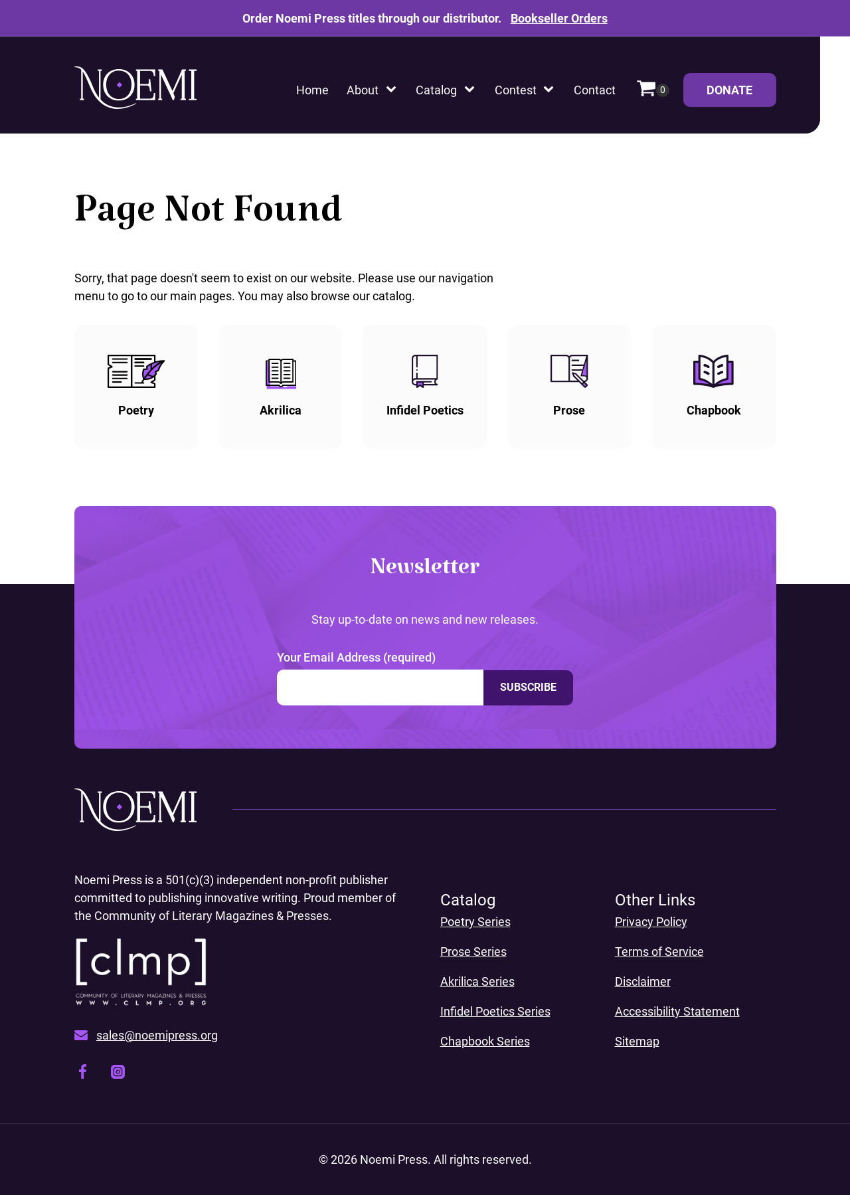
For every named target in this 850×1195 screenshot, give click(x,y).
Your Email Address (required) (356, 657)
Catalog (436, 90)
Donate (741, 94)
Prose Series (473, 952)
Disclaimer (643, 981)
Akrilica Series (477, 981)
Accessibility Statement (677, 1011)
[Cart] (652, 90)
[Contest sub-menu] (551, 90)
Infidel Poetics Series (495, 1011)
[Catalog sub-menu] (472, 90)
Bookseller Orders (559, 18)
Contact (595, 90)
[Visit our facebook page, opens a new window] (82, 1073)
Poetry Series (475, 922)
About (363, 90)
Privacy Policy (651, 922)
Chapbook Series (485, 1041)
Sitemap (637, 1041)
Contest (516, 90)
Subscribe (528, 687)
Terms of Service (659, 952)
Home (312, 90)
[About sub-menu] (394, 90)
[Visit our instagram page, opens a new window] (118, 1074)
